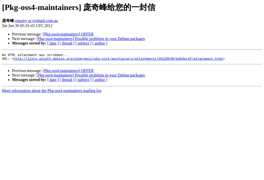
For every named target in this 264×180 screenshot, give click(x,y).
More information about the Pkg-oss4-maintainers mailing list (51, 92)
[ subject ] (83, 43)
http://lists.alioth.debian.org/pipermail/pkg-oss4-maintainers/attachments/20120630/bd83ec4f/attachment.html (118, 60)
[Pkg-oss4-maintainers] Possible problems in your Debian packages (91, 38)
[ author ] (99, 43)
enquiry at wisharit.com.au (36, 20)
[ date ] (53, 43)
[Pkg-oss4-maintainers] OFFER (68, 34)
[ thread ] (67, 43)
